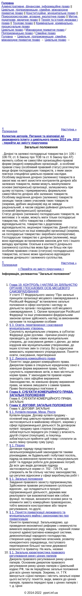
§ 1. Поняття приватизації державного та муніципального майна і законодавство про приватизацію (39, 516)
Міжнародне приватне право (45, 29)
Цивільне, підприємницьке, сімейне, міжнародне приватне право (34, 38)
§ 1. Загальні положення (26, 478)
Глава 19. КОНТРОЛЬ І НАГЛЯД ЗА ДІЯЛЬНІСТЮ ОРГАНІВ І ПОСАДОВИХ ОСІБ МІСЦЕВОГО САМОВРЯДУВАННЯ (43, 288)
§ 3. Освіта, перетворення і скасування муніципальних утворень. (36, 326)
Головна (7, 36)
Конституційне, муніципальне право (51, 13)
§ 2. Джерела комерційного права (32, 358)
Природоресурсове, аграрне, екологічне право (33, 16)
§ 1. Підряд (17, 445)
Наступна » (69, 129)
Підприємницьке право (17, 33)
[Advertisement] (41, 83)
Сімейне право (45, 33)
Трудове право (23, 23)
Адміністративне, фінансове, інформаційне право (35, 6)
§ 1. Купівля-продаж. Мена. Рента (32, 412)
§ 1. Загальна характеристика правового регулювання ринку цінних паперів (37, 554)
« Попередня (9, 129)
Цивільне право (12, 29)
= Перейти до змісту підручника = (41, 269)
